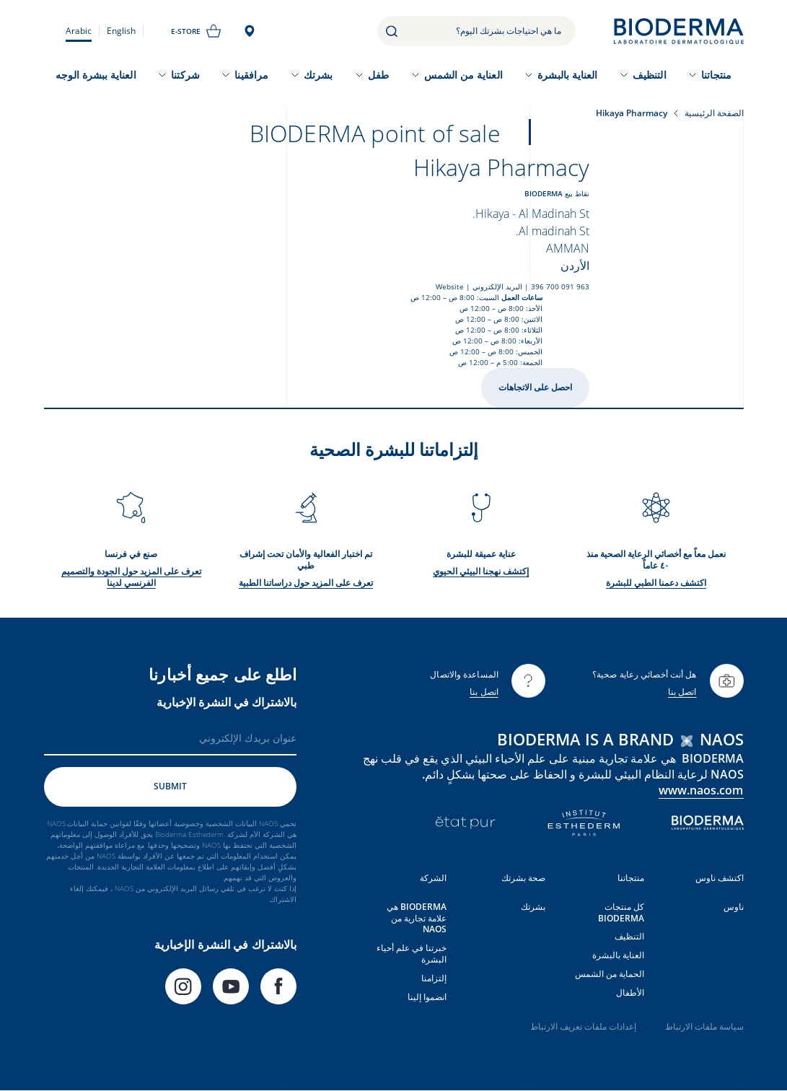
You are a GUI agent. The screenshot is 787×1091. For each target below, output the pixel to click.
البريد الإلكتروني (497, 286)
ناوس (734, 907)
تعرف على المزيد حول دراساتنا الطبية (306, 583)
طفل (378, 75)
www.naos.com (701, 790)
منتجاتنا (716, 75)
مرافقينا (251, 75)
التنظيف (650, 75)
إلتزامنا (434, 978)
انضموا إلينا (427, 997)
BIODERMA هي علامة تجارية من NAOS (417, 918)
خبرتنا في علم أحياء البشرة (412, 953)
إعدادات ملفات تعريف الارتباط (583, 1026)
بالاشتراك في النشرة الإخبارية (226, 702)
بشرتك (318, 75)
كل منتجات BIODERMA (621, 912)
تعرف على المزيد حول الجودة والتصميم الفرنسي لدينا (131, 577)
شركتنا (185, 75)
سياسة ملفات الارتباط (704, 1026)
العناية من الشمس (463, 75)
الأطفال (630, 992)
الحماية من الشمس (609, 974)
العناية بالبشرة (567, 75)
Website (450, 286)
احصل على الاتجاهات (535, 387)
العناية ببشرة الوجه (96, 75)
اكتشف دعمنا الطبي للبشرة (656, 583)
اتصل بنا (682, 691)
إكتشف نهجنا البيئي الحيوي (481, 571)
